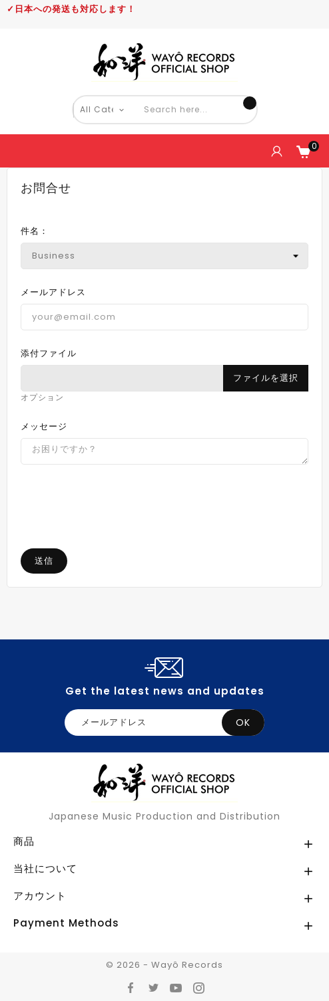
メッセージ (44, 426)
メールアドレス (53, 292)
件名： (35, 231)
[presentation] (164, 536)
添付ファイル (49, 353)
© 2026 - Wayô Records (164, 964)
